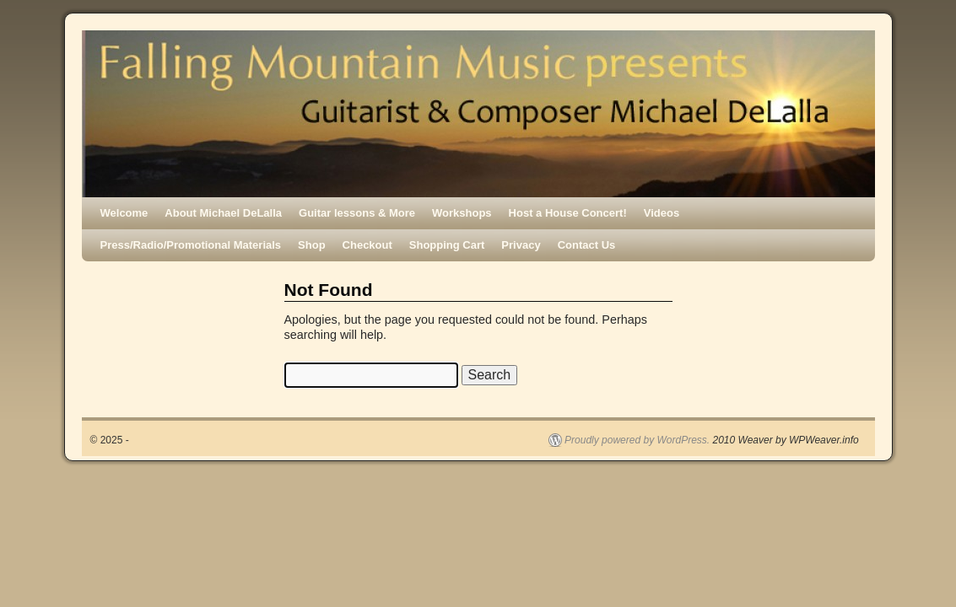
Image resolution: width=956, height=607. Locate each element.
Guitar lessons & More (357, 213)
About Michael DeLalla (223, 213)
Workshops (462, 213)
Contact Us (587, 245)
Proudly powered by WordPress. (637, 440)
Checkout (367, 245)
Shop (312, 245)
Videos (661, 213)
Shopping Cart (447, 245)
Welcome (124, 213)
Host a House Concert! (568, 213)
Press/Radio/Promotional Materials (191, 245)
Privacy (520, 245)
